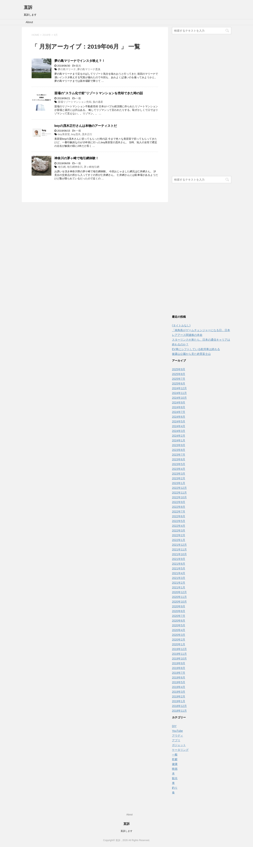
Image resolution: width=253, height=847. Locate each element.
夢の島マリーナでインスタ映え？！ (79, 60)
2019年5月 (178, 682)
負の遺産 (98, 101)
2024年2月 (178, 435)
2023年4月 (178, 468)
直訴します (126, 831)
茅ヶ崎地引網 (91, 166)
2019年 (46, 34)
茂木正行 (87, 134)
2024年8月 (178, 407)
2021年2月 (178, 582)
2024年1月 (178, 440)
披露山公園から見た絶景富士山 (191, 353)
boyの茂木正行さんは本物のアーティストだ (85, 125)
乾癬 (174, 759)
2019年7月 (178, 672)
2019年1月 (178, 701)
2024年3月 (178, 430)
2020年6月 (178, 620)
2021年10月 (179, 554)
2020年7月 (178, 615)
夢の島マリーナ (67, 69)
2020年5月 (178, 625)
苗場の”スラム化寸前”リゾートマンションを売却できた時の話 (98, 93)
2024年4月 (178, 426)
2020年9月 (178, 606)
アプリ (176, 740)
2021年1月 (178, 587)
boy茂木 (75, 134)
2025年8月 (178, 374)
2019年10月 (179, 658)
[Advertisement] (201, 105)
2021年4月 (178, 573)
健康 (174, 764)
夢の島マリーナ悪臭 (88, 69)
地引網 (62, 166)
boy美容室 (64, 134)
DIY (174, 726)
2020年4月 (178, 630)
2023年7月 (178, 454)
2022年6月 (178, 516)
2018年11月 (179, 710)
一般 (78, 98)
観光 (78, 65)
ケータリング (180, 749)
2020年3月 (178, 634)
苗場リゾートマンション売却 (74, 101)
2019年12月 (179, 649)
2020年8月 (178, 611)
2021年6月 (178, 563)
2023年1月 (178, 483)
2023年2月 (178, 478)
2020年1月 (178, 644)
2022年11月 (179, 492)
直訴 (28, 7)
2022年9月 (178, 502)
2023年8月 (178, 449)
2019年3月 (178, 691)
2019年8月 (178, 668)
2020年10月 (179, 601)
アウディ (177, 735)
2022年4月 (178, 525)
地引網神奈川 (74, 166)
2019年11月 (179, 653)
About (29, 22)
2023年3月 (178, 473)
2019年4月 (178, 687)
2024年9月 (178, 402)
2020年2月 (178, 639)
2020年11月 (179, 596)
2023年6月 (178, 459)
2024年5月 (178, 421)
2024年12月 (179, 388)
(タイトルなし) (181, 325)
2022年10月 (179, 497)
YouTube (177, 730)
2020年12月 (179, 592)
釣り (174, 787)
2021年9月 (178, 559)
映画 (174, 768)
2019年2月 (178, 696)
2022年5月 (178, 521)
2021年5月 (178, 568)
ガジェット (179, 745)
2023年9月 (178, 445)
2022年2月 (178, 535)
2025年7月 (178, 378)
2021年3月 (178, 577)
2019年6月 (178, 677)
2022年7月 (178, 511)
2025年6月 (178, 383)
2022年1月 (178, 540)
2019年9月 (178, 663)
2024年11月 (179, 393)
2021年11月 (179, 549)
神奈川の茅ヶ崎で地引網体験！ (76, 158)
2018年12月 (179, 706)
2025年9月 (178, 369)
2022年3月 (178, 530)
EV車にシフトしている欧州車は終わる (196, 349)
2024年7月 (178, 412)
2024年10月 (179, 397)
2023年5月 (178, 464)
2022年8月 (178, 506)
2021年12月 (179, 544)
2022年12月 (179, 487)
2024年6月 (178, 416)
